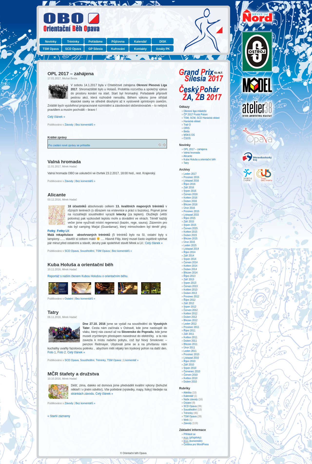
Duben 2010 (190, 381)
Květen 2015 (190, 231)
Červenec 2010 (192, 371)
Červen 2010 (190, 374)
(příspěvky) (192, 437)
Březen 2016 (190, 204)
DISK (162, 41)
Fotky (51, 231)
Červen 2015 (190, 228)
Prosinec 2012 (191, 296)
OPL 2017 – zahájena (71, 73)
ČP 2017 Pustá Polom (195, 114)
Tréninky (73, 41)
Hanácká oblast (192, 121)
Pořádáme (95, 41)
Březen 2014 (190, 272)
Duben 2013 (190, 293)
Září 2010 (189, 364)
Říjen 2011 (189, 330)
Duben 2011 (190, 340)
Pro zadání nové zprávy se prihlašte (69, 145)
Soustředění (87, 250)
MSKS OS (189, 135)
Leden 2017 (190, 174)
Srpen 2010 (190, 368)
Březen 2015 (190, 238)
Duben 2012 (190, 317)
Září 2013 (189, 279)
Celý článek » (56, 116)
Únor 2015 (189, 242)
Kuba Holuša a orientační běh (80, 264)
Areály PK (163, 49)
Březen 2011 (190, 344)
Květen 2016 (190, 197)
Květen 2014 (190, 265)
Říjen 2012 (189, 300)
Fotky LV (63, 231)
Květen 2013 (190, 289)
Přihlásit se (189, 434)
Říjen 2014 (189, 252)
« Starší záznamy (59, 416)
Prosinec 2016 (191, 177)
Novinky (51, 41)
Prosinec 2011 (191, 327)
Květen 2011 (190, 337)
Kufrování (118, 49)
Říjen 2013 (189, 276)
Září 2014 (189, 255)
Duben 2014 (190, 269)
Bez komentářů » (85, 124)
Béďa (186, 131)
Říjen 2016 (189, 184)
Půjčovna (117, 41)
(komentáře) (193, 441)
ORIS (186, 128)
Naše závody (191, 399)
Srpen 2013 (190, 283)
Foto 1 (52, 352)
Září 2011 (189, 334)
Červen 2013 (190, 286)
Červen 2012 (190, 310)
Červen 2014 (190, 262)
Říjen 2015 (189, 218)
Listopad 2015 (191, 214)
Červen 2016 (190, 194)
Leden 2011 (190, 351)
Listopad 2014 (191, 248)
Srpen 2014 (190, 259)
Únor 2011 (189, 347)
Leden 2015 (190, 245)
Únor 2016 (189, 208)
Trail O (187, 124)
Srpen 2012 (190, 306)
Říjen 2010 (189, 361)
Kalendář (140, 41)
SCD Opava (73, 49)
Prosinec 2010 (191, 354)
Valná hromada (64, 161)
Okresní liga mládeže (195, 111)
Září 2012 (189, 303)
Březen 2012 (190, 320)
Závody (69, 124)
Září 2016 (189, 187)
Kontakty (140, 49)
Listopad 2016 (191, 180)
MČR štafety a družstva (73, 373)
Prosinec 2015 (191, 211)
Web (186, 420)
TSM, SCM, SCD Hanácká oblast (201, 118)
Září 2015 (189, 221)
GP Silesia (95, 49)
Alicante (57, 194)
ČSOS (187, 138)
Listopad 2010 (191, 357)
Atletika (188, 392)
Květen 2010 (190, 378)
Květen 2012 (190, 313)
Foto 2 (62, 352)
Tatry (53, 312)
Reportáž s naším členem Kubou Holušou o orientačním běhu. (88, 276)
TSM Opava (50, 49)
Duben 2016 (190, 201)
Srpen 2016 (190, 191)
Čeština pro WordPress (196, 444)
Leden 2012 (190, 323)
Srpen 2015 (190, 225)
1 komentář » (130, 360)
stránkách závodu (82, 393)
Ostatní (69, 298)
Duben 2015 (190, 235)
